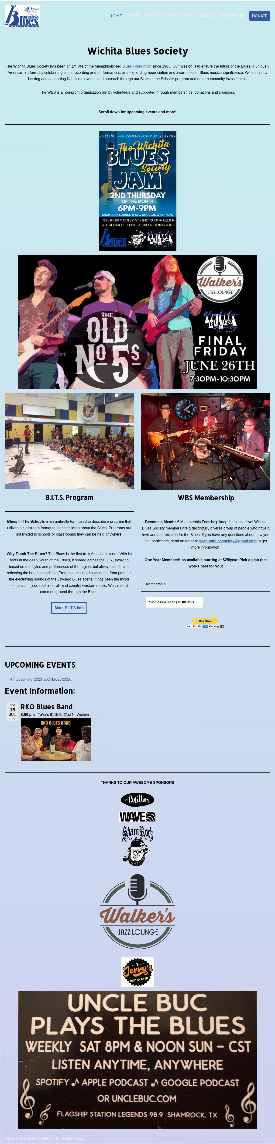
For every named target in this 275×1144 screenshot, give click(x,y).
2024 (48, 679)
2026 (67, 679)
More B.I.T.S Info (69, 608)
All (12, 679)
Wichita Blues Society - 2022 (60, 1138)
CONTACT (206, 16)
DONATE (260, 16)
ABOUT (133, 16)
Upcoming (24, 679)
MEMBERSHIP (232, 16)
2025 (57, 679)
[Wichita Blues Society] (22, 16)
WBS (9, 1138)
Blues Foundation (136, 66)
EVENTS (151, 16)
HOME (116, 16)
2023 (38, 679)
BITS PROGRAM (178, 16)
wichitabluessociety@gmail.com (228, 541)
